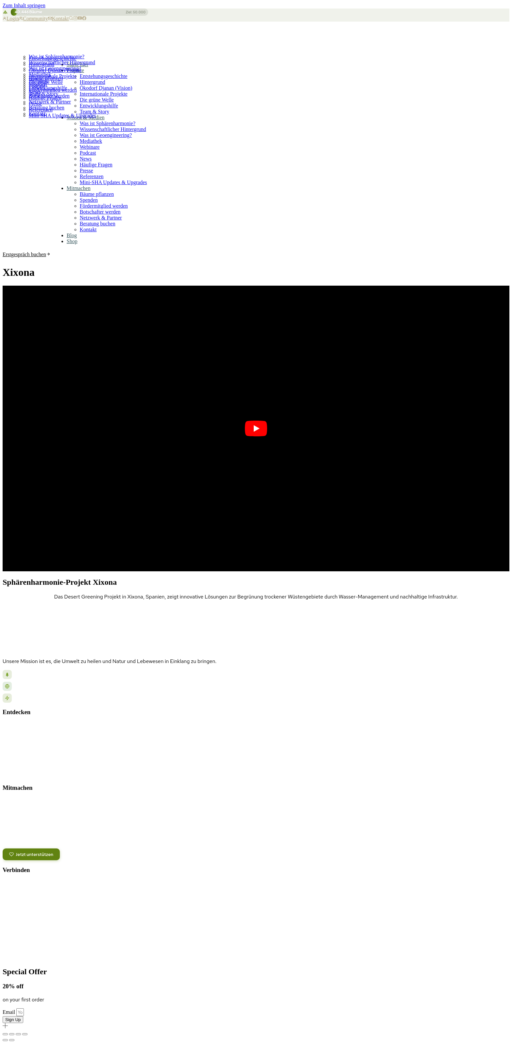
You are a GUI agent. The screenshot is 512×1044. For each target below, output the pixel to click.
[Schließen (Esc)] (24, 1034)
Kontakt (58, 18)
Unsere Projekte (20, 726)
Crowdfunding (18, 830)
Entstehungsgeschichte (104, 76)
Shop (72, 241)
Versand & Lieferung (28, 925)
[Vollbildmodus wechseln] (11, 1034)
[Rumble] (21, 901)
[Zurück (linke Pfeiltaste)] (5, 1040)
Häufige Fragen (96, 164)
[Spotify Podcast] (63, 885)
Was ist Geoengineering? (55, 68)
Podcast (88, 153)
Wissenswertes (18, 764)
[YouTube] (79, 18)
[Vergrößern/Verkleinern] (5, 1034)
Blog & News (16, 736)
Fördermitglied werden (53, 90)
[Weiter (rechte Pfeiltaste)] (11, 1040)
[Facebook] (84, 18)
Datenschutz (425, 950)
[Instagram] (75, 18)
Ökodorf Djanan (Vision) (106, 88)
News (86, 158)
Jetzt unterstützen (31, 854)
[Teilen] (18, 1034)
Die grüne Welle (97, 100)
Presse (86, 170)
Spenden (38, 84)
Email (9, 1012)
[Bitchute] (35, 901)
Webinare (90, 147)
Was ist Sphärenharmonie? (56, 56)
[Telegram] (49, 885)
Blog (72, 235)
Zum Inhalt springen (24, 5)
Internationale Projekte (104, 94)
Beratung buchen (46, 107)
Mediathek (40, 74)
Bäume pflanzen (46, 78)
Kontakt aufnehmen (28, 917)
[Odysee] (8, 901)
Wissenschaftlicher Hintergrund (62, 62)
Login (11, 18)
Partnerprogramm (22, 839)
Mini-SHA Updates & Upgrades (113, 182)
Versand (499, 950)
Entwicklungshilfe (99, 105)
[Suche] (71, 18)
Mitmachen (79, 188)
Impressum (456, 950)
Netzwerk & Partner (50, 101)
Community (33, 18)
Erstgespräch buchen (26, 254)
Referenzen (92, 176)
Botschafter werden (49, 96)
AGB (479, 950)
